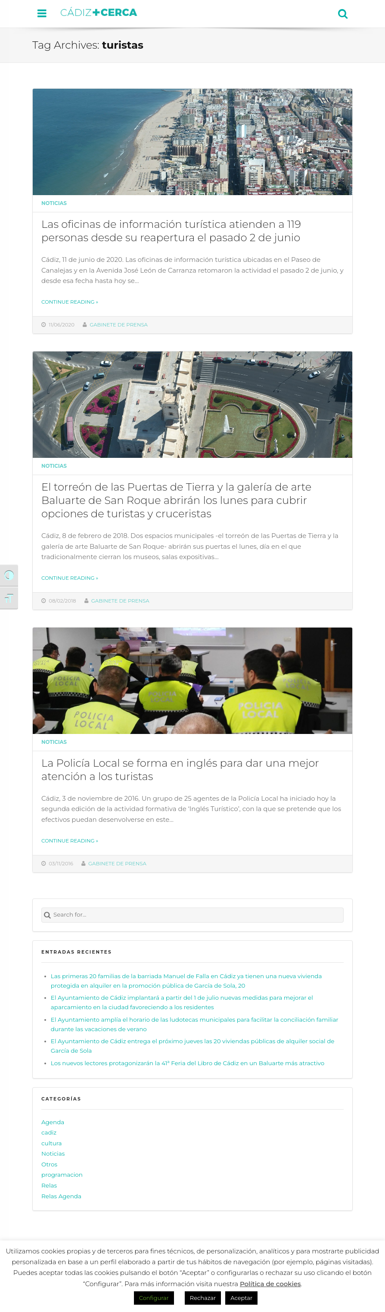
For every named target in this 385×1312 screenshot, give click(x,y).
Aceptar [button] (241, 1297)
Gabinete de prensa (119, 325)
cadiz (48, 1132)
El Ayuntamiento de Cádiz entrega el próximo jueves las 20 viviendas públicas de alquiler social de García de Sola (193, 1046)
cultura (51, 1143)
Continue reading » (69, 302)
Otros (49, 1164)
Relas (49, 1185)
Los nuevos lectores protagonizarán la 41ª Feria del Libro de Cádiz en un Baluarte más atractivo (187, 1063)
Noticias (54, 203)
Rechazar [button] (203, 1297)
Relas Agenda (61, 1196)
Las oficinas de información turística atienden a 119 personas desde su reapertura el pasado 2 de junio (171, 231)
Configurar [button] (154, 1297)
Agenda (52, 1122)
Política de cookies (270, 1284)
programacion (62, 1175)
